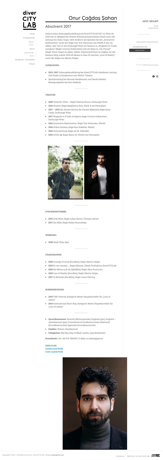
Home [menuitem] (32, 34)
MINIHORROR (153, 28)
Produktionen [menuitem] (29, 38)
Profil (60, 351)
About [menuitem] (32, 49)
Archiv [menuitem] (31, 45)
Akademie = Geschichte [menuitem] (25, 59)
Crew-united (51, 351)
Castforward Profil (54, 348)
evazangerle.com (57, 455)
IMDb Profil (50, 345)
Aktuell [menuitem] (31, 42)
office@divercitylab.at (150, 65)
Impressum (120, 456)
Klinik (156, 26)
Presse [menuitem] (32, 64)
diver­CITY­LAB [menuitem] (28, 53)
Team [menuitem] (31, 56)
